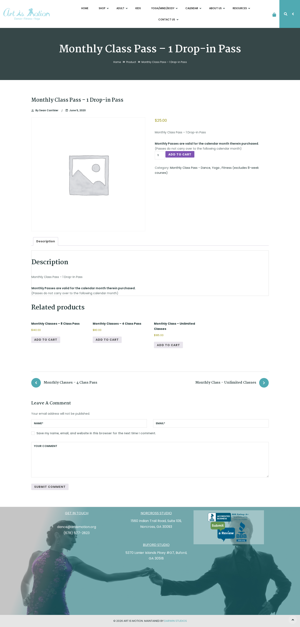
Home (84, 8)
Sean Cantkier (46, 110)
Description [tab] (45, 241)
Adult (120, 8)
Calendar (192, 8)
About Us (215, 8)
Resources (240, 8)
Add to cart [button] (45, 340)
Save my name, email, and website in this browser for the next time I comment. (96, 433)
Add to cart (179, 154)
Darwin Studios (175, 621)
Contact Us (167, 19)
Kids (138, 8)
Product (131, 62)
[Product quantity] (160, 155)
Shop (102, 8)
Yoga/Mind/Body (163, 8)
